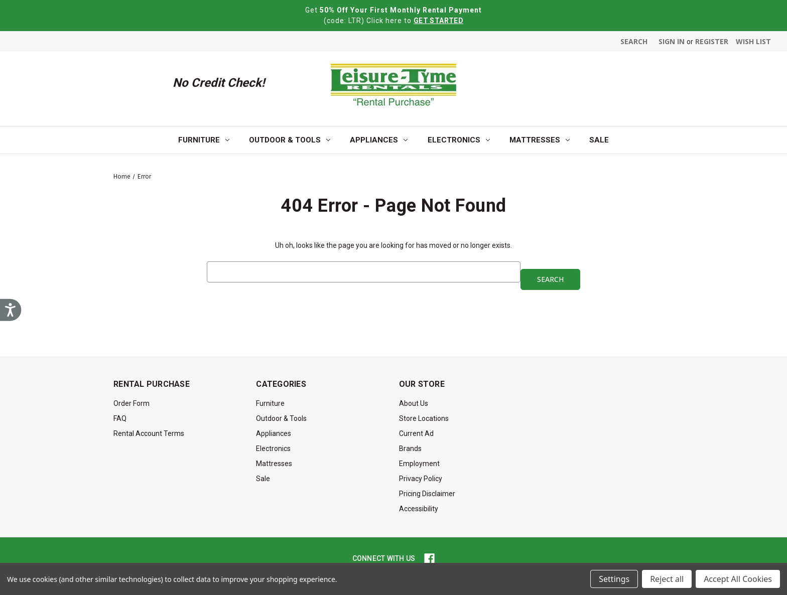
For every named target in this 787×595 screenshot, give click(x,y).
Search (633, 41)
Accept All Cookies (738, 578)
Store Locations (424, 418)
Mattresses (539, 139)
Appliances (379, 139)
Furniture (203, 139)
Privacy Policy (420, 479)
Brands (410, 448)
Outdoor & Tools (289, 139)
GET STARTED (438, 21)
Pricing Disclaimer (427, 494)
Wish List (753, 41)
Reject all (667, 578)
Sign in (672, 41)
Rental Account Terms (148, 433)
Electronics (459, 139)
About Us (413, 403)
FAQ (119, 418)
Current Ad (416, 433)
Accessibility (418, 509)
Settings (614, 578)
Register (711, 41)
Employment (419, 464)
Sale (599, 139)
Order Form (131, 403)
